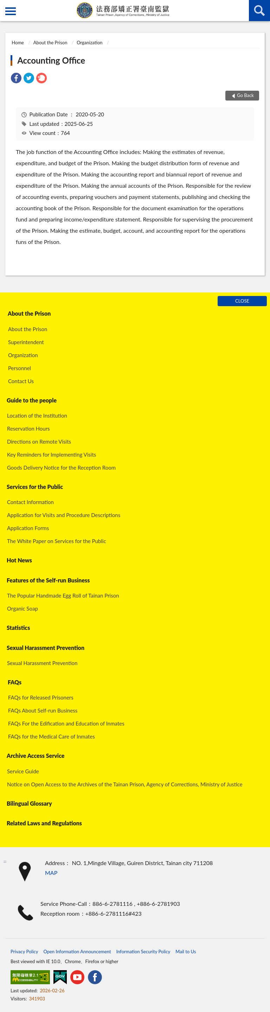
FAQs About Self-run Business (42, 710)
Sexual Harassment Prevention (45, 647)
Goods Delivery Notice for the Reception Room (61, 467)
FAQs (14, 682)
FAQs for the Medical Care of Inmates (51, 736)
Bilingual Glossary (29, 803)
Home (18, 42)
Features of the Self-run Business (48, 580)
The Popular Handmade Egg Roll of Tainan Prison (63, 595)
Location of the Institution (37, 415)
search (259, 10)
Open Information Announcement (77, 951)
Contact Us (21, 381)
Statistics (18, 627)
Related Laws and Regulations (44, 823)
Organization (89, 42)
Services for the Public (35, 486)
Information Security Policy (143, 951)
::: (5, 5)
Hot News (19, 560)
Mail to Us (185, 951)
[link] (16, 79)
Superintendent (26, 342)
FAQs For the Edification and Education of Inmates (66, 723)
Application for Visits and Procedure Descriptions (63, 515)
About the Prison (50, 42)
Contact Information (30, 502)
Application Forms (28, 528)
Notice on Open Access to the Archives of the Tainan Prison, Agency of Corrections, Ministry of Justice (125, 784)
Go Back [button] (245, 95)
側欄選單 (10, 11)
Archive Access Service (35, 755)
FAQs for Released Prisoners (40, 697)
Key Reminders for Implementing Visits (51, 454)
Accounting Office (51, 60)
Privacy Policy (24, 951)
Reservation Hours (28, 428)
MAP (51, 872)
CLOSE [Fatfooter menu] (242, 301)
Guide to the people (32, 400)
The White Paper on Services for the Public (56, 541)
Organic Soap (22, 608)
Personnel (19, 368)
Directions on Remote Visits (39, 441)
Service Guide (23, 771)
